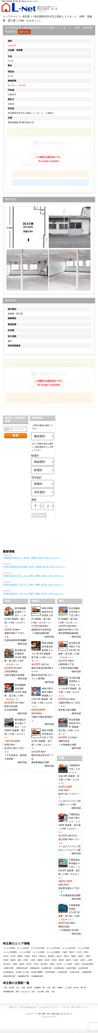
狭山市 (59, 956)
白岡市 (76, 964)
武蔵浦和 (37, 988)
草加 (17, 992)
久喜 (53, 992)
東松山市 (42, 956)
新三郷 (11, 988)
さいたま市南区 (25, 952)
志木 (33, 992)
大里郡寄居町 (87, 972)
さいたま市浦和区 (10, 952)
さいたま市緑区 (39, 952)
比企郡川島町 (71, 968)
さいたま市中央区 (69, 948)
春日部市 (51, 956)
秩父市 (6, 956)
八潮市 (89, 960)
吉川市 (59, 964)
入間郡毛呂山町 (21, 968)
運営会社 (13, 1007)
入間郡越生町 (34, 968)
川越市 (64, 952)
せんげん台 (25, 992)
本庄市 (34, 956)
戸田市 (25, 960)
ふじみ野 (68, 988)
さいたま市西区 (9, 948)
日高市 (52, 964)
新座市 (61, 960)
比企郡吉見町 (83, 968)
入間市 (32, 960)
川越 (23, 988)
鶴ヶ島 (83, 988)
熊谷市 (71, 952)
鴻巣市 (73, 956)
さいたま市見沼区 (53, 948)
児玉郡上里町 (74, 972)
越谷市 (13, 960)
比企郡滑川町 (47, 968)
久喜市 (75, 960)
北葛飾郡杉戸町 (23, 976)
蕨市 (19, 960)
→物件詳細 (21, 644)
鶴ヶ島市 (44, 964)
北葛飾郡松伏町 (37, 976)
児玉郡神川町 (62, 972)
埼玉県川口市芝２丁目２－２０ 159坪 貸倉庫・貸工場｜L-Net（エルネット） (33, 576)
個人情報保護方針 (28, 1007)
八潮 (48, 988)
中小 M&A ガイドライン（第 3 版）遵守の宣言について (64, 1007)
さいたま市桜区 (83, 948)
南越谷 (60, 988)
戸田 (5, 988)
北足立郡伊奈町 (87, 964)
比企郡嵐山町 (59, 968)
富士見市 (6, 964)
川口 (17, 988)
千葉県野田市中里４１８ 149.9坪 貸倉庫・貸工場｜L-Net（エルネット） (31, 558)
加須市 (27, 956)
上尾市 (87, 956)
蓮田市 (21, 964)
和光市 (54, 960)
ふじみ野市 (68, 964)
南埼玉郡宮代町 (9, 976)
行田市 (86, 952)
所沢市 (13, 956)
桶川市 (68, 960)
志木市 (47, 960)
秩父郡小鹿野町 (37, 972)
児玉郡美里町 (50, 972)
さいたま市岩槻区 (53, 952)
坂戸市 (29, 964)
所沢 (54, 988)
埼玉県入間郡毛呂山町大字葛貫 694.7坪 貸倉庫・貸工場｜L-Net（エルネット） (34, 567)
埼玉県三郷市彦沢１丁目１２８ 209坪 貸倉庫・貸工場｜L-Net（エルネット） (33, 585)
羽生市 (66, 956)
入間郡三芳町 (8, 968)
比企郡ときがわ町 (22, 972)
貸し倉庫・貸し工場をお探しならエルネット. (56, 1014)
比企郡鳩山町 (8, 972)
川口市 (79, 952)
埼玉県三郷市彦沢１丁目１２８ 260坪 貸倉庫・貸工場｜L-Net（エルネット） (33, 594)
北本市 (82, 960)
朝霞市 (39, 960)
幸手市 (36, 964)
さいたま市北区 (23, 948)
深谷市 (80, 956)
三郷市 (14, 964)
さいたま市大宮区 (38, 948)
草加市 (6, 960)
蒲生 (47, 992)
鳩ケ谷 (76, 988)
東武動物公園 (8, 992)
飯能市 (20, 956)
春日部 (29, 988)
